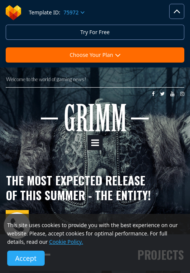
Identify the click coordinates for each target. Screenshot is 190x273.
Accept (26, 258)
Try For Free (94, 32)
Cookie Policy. (66, 241)
